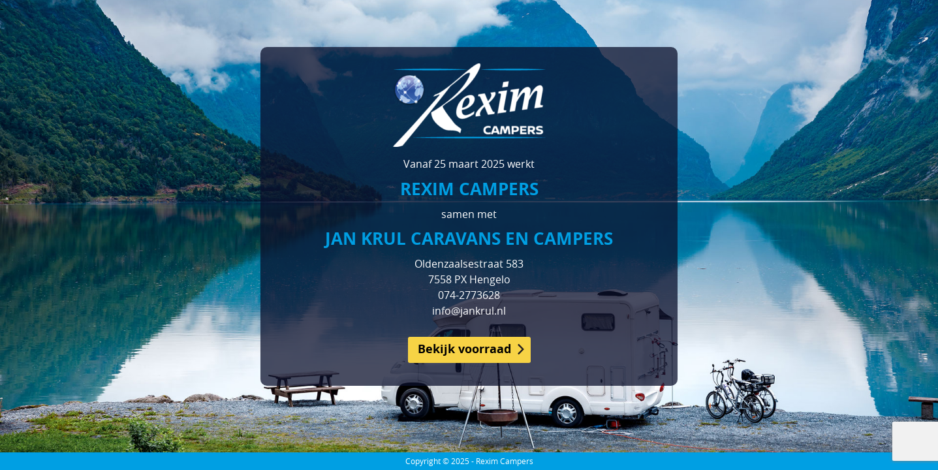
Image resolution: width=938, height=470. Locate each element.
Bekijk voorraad (464, 349)
